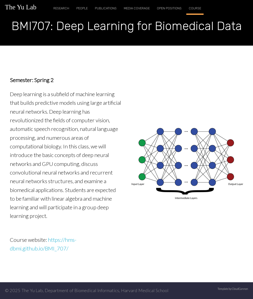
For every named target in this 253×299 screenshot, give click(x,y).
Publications (106, 8)
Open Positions (169, 8)
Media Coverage (137, 8)
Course (195, 8)
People (82, 8)
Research (61, 8)
